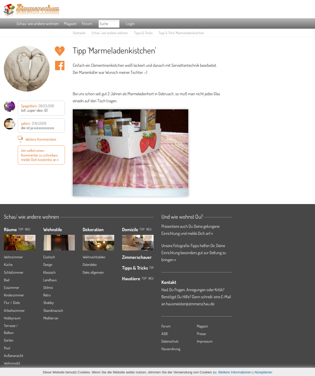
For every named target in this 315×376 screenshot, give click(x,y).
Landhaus (50, 280)
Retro (47, 295)
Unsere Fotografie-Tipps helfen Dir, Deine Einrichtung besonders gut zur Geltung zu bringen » (193, 252)
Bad (6, 280)
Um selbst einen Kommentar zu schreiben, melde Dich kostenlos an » (40, 155)
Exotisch (49, 257)
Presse (201, 333)
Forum (87, 23)
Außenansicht (13, 355)
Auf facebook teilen (59, 65)
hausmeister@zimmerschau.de (190, 303)
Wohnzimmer (13, 257)
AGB (164, 333)
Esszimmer (11, 287)
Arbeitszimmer (14, 310)
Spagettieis (29, 105)
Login (130, 23)
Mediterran (50, 318)
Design (47, 264)
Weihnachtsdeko (94, 257)
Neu (149, 229)
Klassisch (49, 272)
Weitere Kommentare (37, 139)
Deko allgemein (93, 272)
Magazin (70, 23)
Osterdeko (90, 264)
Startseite (79, 33)
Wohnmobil (12, 363)
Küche (8, 264)
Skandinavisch (53, 310)
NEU (27, 229)
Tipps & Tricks (143, 33)
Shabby (48, 302)
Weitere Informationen (235, 372)
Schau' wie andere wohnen (37, 23)
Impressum (205, 341)
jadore (25, 123)
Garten (8, 340)
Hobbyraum (12, 318)
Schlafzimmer (13, 272)
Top (142, 229)
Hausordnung (170, 349)
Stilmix (48, 287)
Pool (7, 348)
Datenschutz (170, 341)
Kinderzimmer (14, 295)
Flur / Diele (12, 302)
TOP (20, 229)
